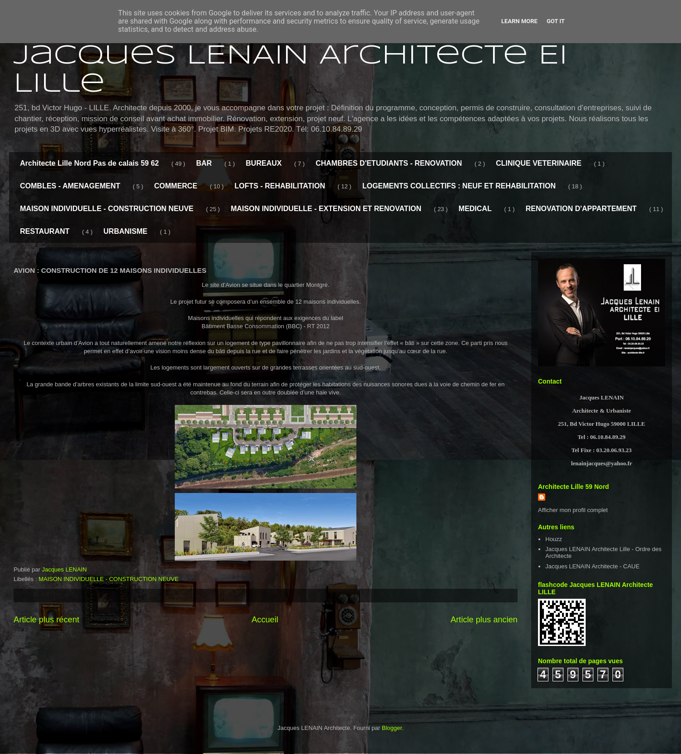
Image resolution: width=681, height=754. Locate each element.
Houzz (553, 539)
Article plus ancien (484, 619)
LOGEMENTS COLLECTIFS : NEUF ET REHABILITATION (459, 186)
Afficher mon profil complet (573, 510)
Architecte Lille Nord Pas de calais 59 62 (89, 163)
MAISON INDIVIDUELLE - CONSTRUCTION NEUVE (106, 208)
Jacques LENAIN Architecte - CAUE (592, 566)
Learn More (519, 21)
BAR (204, 163)
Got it (556, 21)
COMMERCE (175, 186)
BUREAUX (263, 163)
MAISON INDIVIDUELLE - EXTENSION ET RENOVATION (326, 208)
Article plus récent (46, 619)
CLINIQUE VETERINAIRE (538, 163)
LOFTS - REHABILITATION (280, 186)
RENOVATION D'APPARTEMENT (581, 208)
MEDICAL (475, 208)
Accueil (265, 619)
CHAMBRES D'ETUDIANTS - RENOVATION (389, 163)
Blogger (392, 727)
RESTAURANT (44, 231)
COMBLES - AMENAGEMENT (70, 186)
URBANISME (126, 231)
